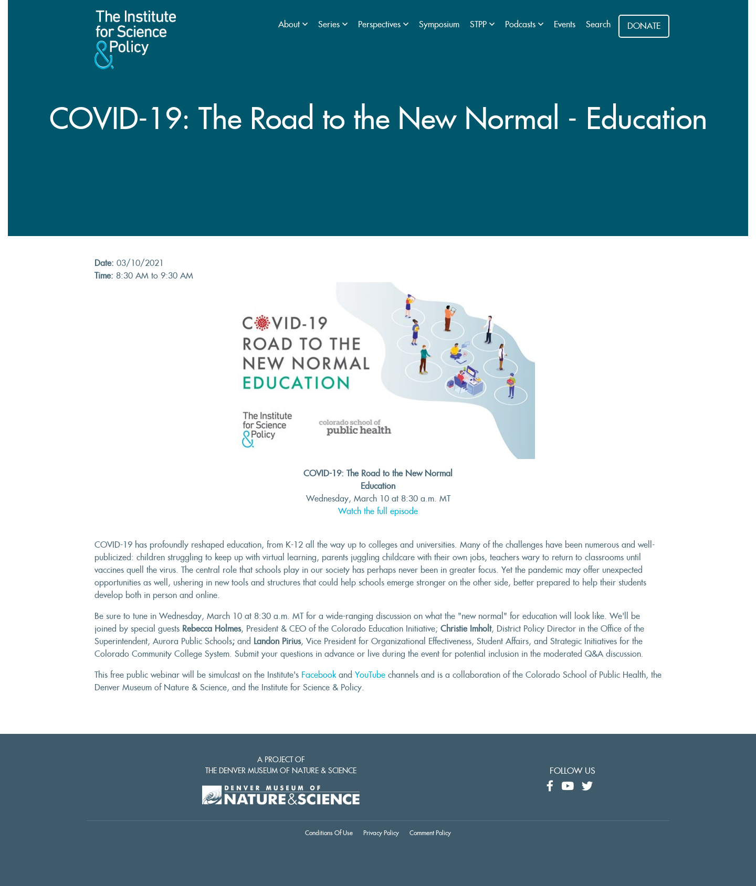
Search (598, 24)
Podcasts (521, 24)
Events (564, 24)
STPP (479, 24)
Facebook (318, 675)
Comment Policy (430, 833)
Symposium (439, 24)
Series (330, 24)
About (290, 24)
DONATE (643, 26)
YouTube (370, 675)
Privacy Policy (381, 833)
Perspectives (380, 24)
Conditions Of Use (329, 833)
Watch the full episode (378, 511)
